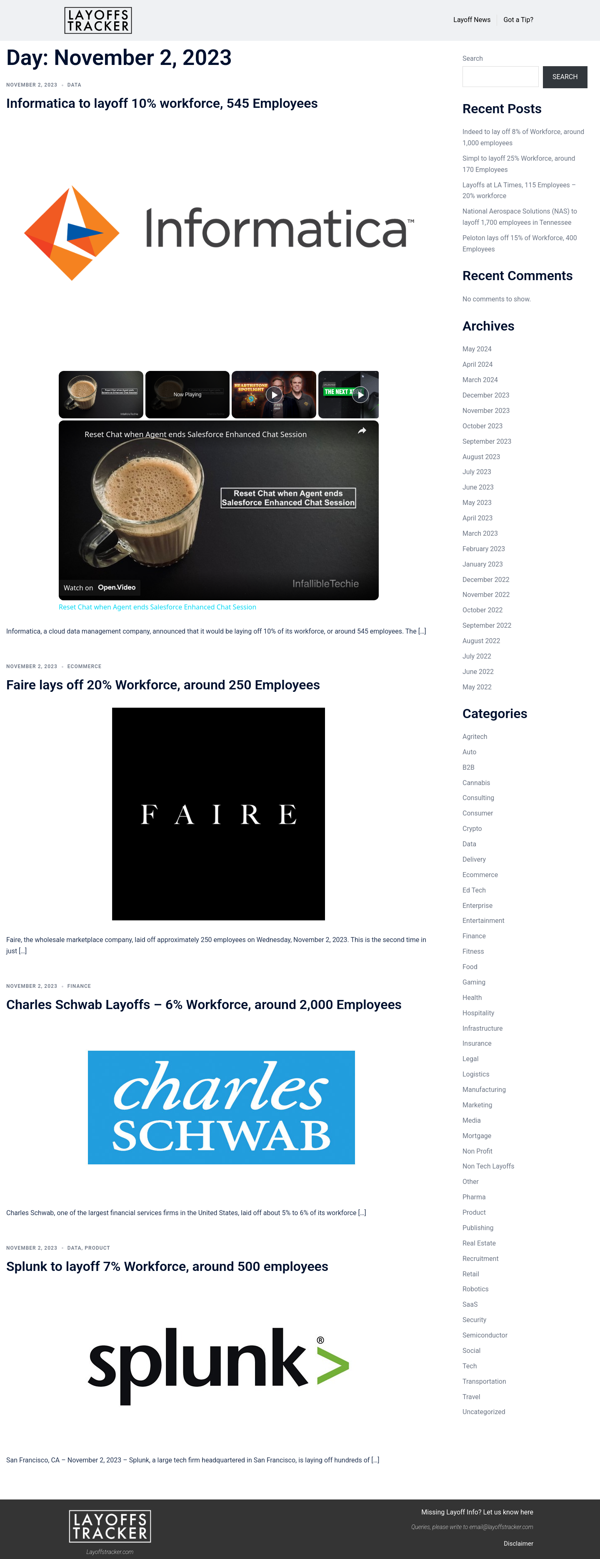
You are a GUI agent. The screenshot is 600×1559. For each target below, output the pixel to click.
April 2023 (477, 518)
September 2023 (487, 441)
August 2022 (481, 641)
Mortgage (476, 1136)
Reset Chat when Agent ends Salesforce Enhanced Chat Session (196, 434)
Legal (470, 1059)
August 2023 (481, 457)
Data (75, 85)
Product (97, 1248)
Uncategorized (483, 1412)
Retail (470, 1274)
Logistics (476, 1074)
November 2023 (486, 411)
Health (472, 998)
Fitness (473, 951)
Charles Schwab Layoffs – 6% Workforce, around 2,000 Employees (204, 1004)
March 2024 (480, 380)
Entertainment (483, 921)
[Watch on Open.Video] (99, 588)
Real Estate (479, 1243)
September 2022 (487, 625)
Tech (469, 1366)
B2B (468, 767)
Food (470, 967)
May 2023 (477, 503)
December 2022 (486, 580)
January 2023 (482, 564)
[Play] (274, 394)
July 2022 (476, 656)
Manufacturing (484, 1090)
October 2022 (482, 610)
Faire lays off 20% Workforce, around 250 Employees (163, 685)
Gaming (473, 982)
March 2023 (480, 533)
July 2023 (476, 472)
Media (471, 1120)
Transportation (484, 1381)
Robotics (475, 1289)
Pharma (474, 1197)
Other (470, 1182)
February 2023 (483, 549)
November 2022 (486, 595)
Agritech (475, 737)
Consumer (477, 813)
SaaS (470, 1304)
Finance (79, 986)
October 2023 (482, 426)
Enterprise (477, 906)
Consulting (478, 798)
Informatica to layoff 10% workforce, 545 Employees (162, 103)
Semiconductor (485, 1335)
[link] (72, 433)
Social (471, 1351)
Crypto (472, 829)
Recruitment (480, 1259)
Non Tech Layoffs (488, 1166)
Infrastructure (482, 1028)
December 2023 (486, 395)
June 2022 (478, 672)
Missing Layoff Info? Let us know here (477, 1512)
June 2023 (478, 487)
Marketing (477, 1105)
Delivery (474, 859)
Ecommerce (85, 666)
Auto (469, 752)
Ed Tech (474, 890)
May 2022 (477, 687)
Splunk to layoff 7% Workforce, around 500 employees (167, 1266)
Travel (471, 1397)
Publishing (477, 1228)
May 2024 (477, 349)
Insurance (477, 1043)
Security (474, 1320)
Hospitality (478, 1013)
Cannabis (476, 783)
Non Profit (477, 1151)
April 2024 (477, 364)
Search (472, 58)
